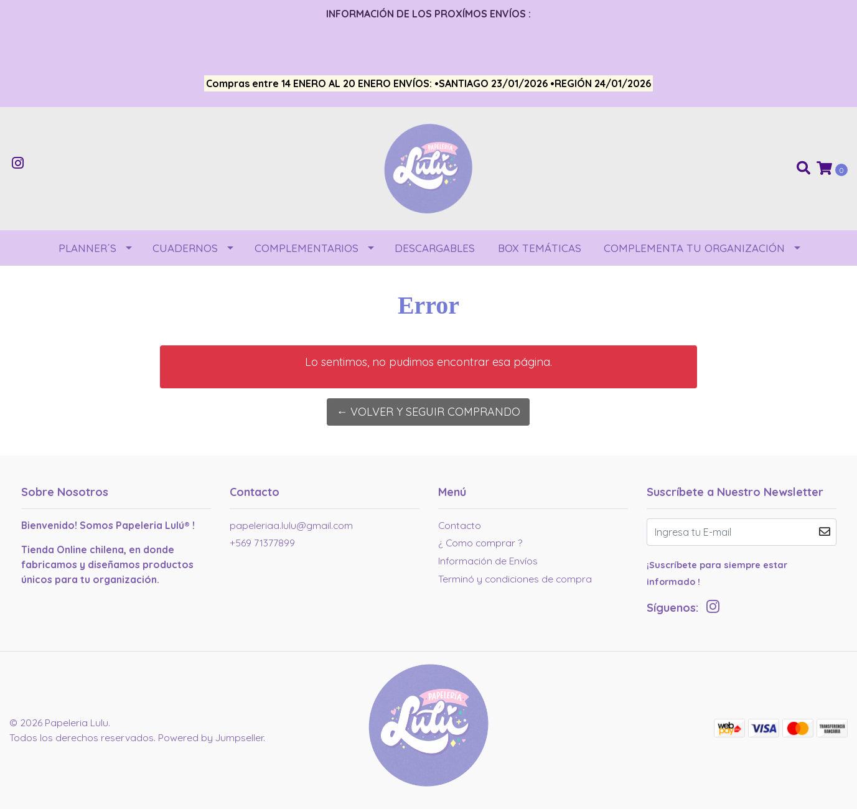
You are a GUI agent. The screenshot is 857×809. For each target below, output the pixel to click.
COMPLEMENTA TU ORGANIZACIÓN (694, 248)
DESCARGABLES (435, 248)
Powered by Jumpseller (210, 737)
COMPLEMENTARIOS (306, 248)
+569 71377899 (262, 542)
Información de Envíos (488, 560)
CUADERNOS (185, 248)
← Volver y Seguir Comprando (428, 411)
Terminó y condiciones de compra (515, 579)
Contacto (459, 525)
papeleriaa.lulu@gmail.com (291, 525)
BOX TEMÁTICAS (539, 248)
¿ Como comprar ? (480, 542)
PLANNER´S (87, 248)
